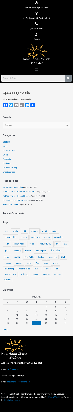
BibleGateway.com (12, 400)
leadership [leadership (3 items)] (53, 257)
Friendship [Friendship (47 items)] (45, 243)
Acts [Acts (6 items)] (6, 231)
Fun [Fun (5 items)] (58, 244)
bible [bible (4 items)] (25, 231)
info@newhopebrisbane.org (18, 382)
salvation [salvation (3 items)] (47, 269)
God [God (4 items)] (65, 244)
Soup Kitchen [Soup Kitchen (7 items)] (10, 274)
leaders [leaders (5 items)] (41, 257)
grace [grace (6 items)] (7, 251)
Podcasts (7, 159)
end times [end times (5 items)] (35, 237)
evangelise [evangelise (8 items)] (58, 237)
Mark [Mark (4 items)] (63, 257)
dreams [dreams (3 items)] (24, 237)
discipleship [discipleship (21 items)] (10, 237)
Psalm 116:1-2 (54, 397)
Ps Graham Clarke (10, 204)
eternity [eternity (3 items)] (47, 237)
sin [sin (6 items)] (57, 269)
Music (5, 155)
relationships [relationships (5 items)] (24, 269)
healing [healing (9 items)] (17, 250)
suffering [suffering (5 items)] (24, 274)
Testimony (7, 163)
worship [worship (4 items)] (7, 280)
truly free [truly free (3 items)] (46, 274)
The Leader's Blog (10, 168)
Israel (5, 146)
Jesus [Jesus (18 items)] (17, 257)
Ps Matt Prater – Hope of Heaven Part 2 (19, 192)
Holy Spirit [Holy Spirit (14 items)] (41, 250)
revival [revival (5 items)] (37, 269)
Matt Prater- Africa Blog (13, 187)
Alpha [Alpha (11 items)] (15, 231)
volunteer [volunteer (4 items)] (57, 274)
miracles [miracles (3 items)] (7, 263)
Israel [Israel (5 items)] (6, 257)
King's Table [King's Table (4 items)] (29, 257)
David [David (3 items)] (44, 231)
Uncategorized (9, 172)
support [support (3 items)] (35, 274)
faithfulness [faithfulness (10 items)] (19, 244)
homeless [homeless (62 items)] (56, 250)
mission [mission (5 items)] (19, 263)
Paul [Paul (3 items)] (37, 263)
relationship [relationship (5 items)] (9, 269)
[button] (36, 69)
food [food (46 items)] (31, 243)
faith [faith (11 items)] (7, 244)
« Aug (5, 330)
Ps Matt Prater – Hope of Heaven (17, 196)
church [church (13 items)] (34, 231)
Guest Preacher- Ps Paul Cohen (16, 200)
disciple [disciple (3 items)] (54, 231)
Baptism (6, 142)
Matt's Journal (9, 150)
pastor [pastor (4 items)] (29, 263)
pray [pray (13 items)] (46, 263)
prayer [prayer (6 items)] (55, 263)
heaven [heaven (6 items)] (28, 251)
